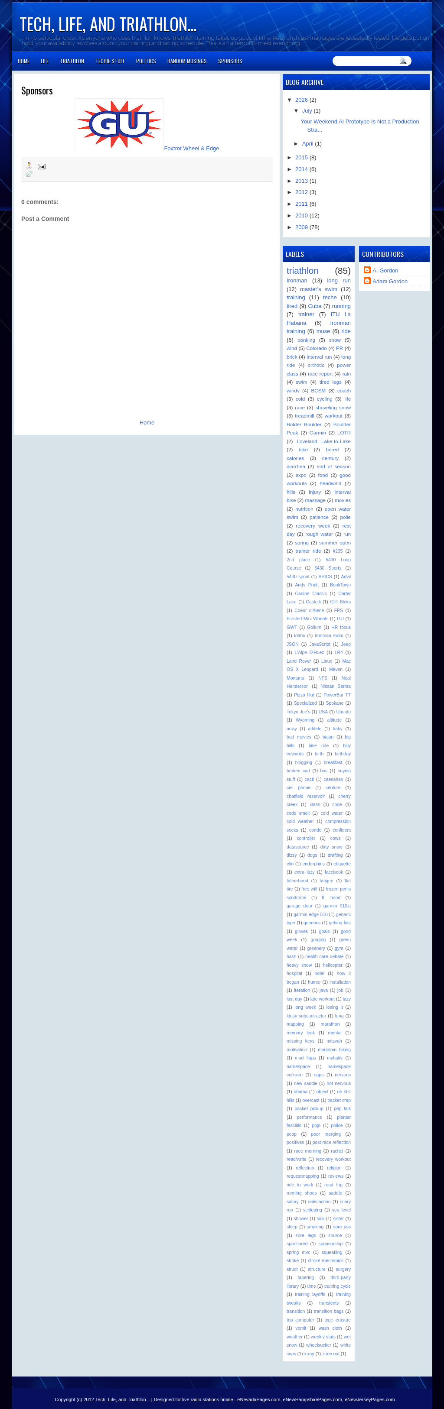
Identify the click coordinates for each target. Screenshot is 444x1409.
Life (45, 61)
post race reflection (332, 1142)
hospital (294, 973)
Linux (326, 661)
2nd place (298, 559)
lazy (347, 999)
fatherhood (297, 880)
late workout (322, 999)
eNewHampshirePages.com (312, 1399)
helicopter (333, 965)
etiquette (342, 864)
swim (301, 382)
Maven (336, 669)
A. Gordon (385, 270)
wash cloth (330, 1328)
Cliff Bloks (340, 601)
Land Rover (299, 661)
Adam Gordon (390, 281)
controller (306, 838)
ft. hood (331, 897)
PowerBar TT (337, 695)
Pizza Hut (304, 695)
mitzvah (334, 1041)
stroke (293, 1260)
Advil (346, 576)
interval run (319, 357)
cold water (331, 813)
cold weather (300, 821)
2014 (302, 169)
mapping (295, 1024)
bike (303, 449)
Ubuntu (343, 711)
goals (324, 931)
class (315, 804)
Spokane (334, 703)
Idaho (299, 635)
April (308, 143)
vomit (301, 1328)
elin (290, 864)
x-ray (309, 1353)
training (296, 297)
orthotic (316, 365)
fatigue (326, 880)
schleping (312, 1210)
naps (319, 1074)
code (337, 804)
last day (294, 999)
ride (346, 331)
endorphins (314, 864)
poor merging (326, 1134)
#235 (338, 551)
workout (334, 415)
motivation (297, 1049)
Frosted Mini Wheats (308, 618)
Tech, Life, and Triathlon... (108, 23)
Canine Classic (311, 593)
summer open (335, 542)
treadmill (304, 415)
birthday (343, 753)
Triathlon (72, 61)
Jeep (346, 644)
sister (338, 1218)
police (337, 1125)
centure (333, 787)
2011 (302, 204)
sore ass (342, 1226)
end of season (334, 466)
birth (319, 753)
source (335, 1235)
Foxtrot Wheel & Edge (191, 148)
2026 (302, 100)
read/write (297, 1159)
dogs (312, 855)
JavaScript (319, 644)
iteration (302, 990)
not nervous (338, 1083)
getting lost (340, 922)
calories (295, 458)
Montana (295, 678)
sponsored (297, 1243)
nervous (343, 1074)
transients (329, 1303)
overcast (310, 1100)
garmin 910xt (337, 906)
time (311, 1286)
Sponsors (230, 61)
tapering (306, 1277)
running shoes (302, 1193)
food (323, 475)
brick (292, 357)
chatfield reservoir (306, 796)
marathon (330, 1024)
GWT (292, 627)
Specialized (305, 703)
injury (315, 492)
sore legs (306, 1235)
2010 (302, 215)
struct (292, 1269)
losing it (334, 1007)
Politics (146, 61)
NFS (322, 678)
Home (23, 61)
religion (334, 1168)
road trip (333, 1184)
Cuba (314, 306)
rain (347, 373)
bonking (306, 340)
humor (314, 982)
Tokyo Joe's (298, 711)
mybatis (335, 1058)
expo (301, 475)
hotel (320, 973)
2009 (302, 227)
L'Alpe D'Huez (309, 652)
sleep (292, 1226)
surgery (343, 1269)
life (347, 399)
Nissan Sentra (335, 686)
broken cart (298, 770)
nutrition (304, 509)
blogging (303, 762)
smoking (315, 1226)
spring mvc (298, 1252)
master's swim (318, 289)
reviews (335, 1176)
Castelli (313, 601)
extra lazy (304, 872)
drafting (335, 855)
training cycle (337, 1286)
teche (330, 297)
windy (293, 390)
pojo (316, 1125)
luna (339, 1016)
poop (292, 1134)
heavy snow (299, 965)
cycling (325, 399)
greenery (316, 948)
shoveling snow (333, 407)
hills (291, 492)
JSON (293, 644)
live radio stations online (207, 1399)
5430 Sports (327, 568)
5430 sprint (298, 576)
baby (338, 728)
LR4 (339, 652)
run (347, 534)
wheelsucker (318, 1345)
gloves (301, 931)
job (340, 990)
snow (335, 340)
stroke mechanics (325, 1260)
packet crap (339, 1100)
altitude (334, 720)
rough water (319, 534)
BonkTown (340, 585)
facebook (334, 872)
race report (320, 373)
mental (334, 1032)
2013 (302, 181)
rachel (337, 1151)
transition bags (329, 1311)
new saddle (305, 1083)
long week (305, 1007)
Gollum (314, 627)
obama (301, 1091)
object (323, 1091)
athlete (314, 728)
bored (332, 449)
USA (323, 711)
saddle (335, 1193)
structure (316, 1269)
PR (339, 348)
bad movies (299, 737)
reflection (305, 1168)
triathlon (303, 270)
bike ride (319, 745)
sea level (341, 1210)
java (324, 990)
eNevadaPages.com (258, 1399)
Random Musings (187, 61)
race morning (308, 1151)
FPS (338, 610)
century (330, 458)
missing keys (300, 1041)
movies (343, 500)
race (300, 407)
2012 (302, 192)
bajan (328, 737)
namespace (298, 1066)
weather (295, 1337)
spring (302, 542)
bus (324, 770)
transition (296, 1311)
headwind (330, 483)
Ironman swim (329, 635)
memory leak (301, 1032)
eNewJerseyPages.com (370, 1399)
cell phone (298, 787)
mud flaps (305, 1058)
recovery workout (333, 1159)
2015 (302, 157)
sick (320, 1218)
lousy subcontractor (306, 1016)
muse (323, 331)
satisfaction (319, 1201)
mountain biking (334, 1049)
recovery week (313, 525)
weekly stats (323, 1337)
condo (315, 830)
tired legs (331, 382)
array (292, 728)
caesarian (333, 779)
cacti (309, 779)
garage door (299, 906)
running (341, 306)
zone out (331, 1353)
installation (340, 982)
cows (335, 838)
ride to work (300, 1184)
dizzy (292, 855)
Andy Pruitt (307, 585)
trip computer (300, 1320)
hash (292, 956)
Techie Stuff (110, 61)
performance (309, 1117)
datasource (298, 847)
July (308, 110)
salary (293, 1201)
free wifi (309, 889)
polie (345, 517)
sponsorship (330, 1243)
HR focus (341, 627)
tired (292, 306)
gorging (318, 939)
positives (295, 1142)
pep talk (342, 1108)
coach (344, 390)
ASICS (325, 576)
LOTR (344, 432)
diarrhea (296, 466)
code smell (298, 813)
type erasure (338, 1320)
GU (340, 618)
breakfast (333, 762)
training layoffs (310, 1294)
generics (312, 922)
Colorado (316, 348)
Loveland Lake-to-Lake (324, 441)
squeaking (332, 1252)
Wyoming (305, 720)
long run (339, 280)
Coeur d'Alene (309, 610)
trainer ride (308, 551)
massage (315, 500)
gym (339, 948)
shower (301, 1218)
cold (300, 399)
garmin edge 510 (311, 914)
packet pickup (308, 1108)
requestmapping (303, 1176)
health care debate (324, 956)
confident (342, 830)
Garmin (318, 432)
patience (319, 517)
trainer (306, 314)
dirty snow (331, 847)
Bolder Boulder (304, 424)
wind (292, 348)
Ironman (297, 280)
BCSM (318, 390)
